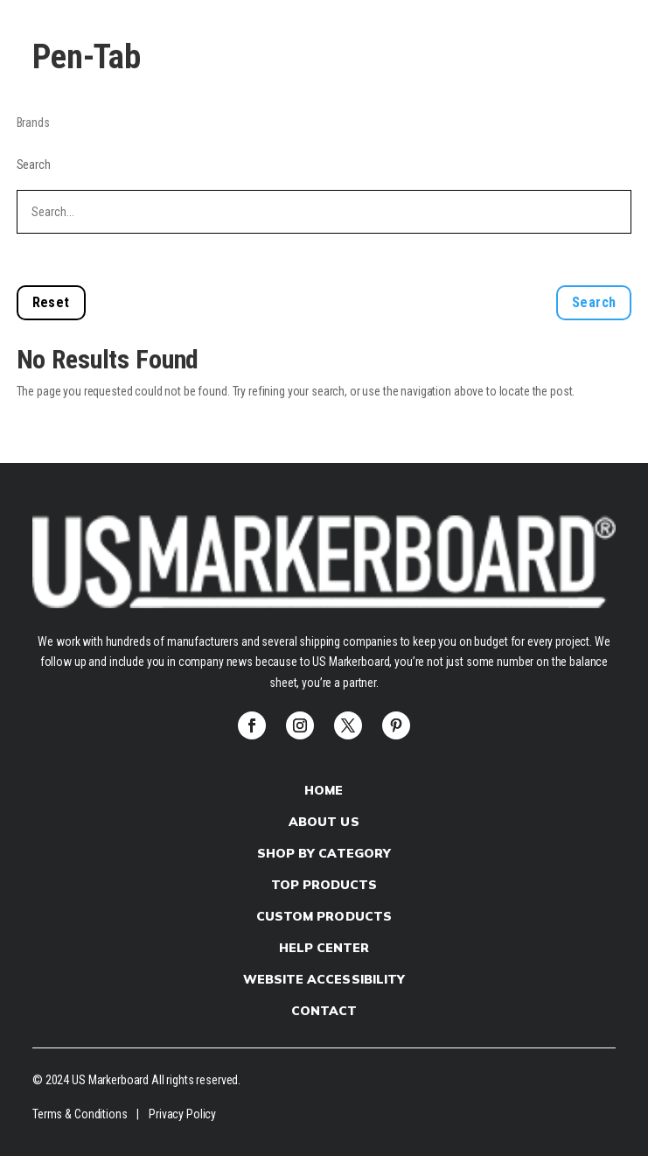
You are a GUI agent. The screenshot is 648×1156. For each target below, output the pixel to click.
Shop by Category (323, 853)
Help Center (324, 948)
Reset (51, 302)
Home (323, 790)
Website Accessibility (323, 979)
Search (34, 165)
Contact (324, 1011)
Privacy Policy (182, 1114)
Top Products (324, 885)
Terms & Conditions (79, 1114)
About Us (324, 822)
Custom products (323, 916)
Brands (33, 123)
